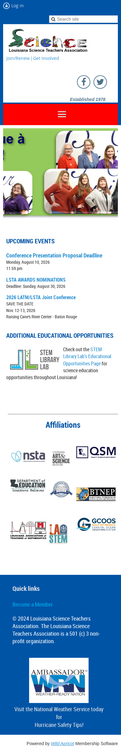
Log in (17, 5)
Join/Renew (18, 58)
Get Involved (46, 58)
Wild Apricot (62, 743)
